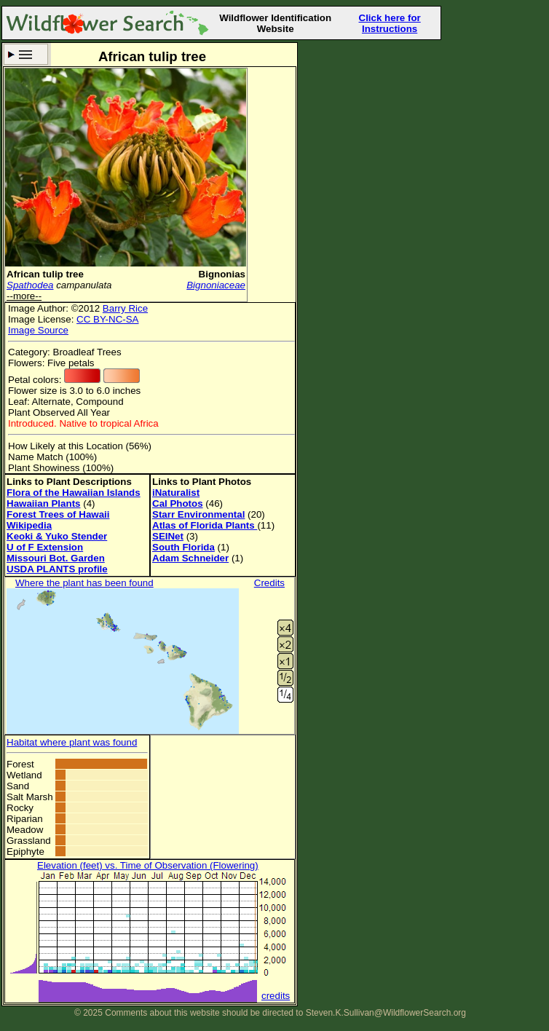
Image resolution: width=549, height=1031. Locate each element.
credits (275, 995)
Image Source (38, 330)
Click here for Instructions (390, 23)
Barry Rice (125, 308)
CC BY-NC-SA (107, 319)
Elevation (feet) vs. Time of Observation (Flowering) (147, 865)
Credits (269, 582)
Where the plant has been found (84, 582)
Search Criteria (26, 54)
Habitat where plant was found (72, 742)
